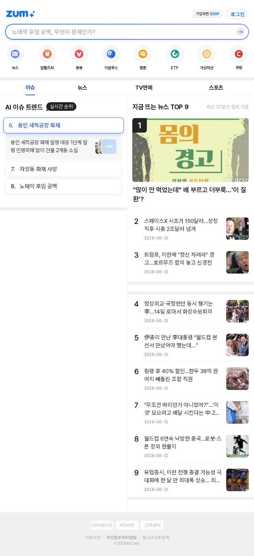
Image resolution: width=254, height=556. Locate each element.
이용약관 (92, 537)
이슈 (30, 87)
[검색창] (118, 32)
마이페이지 (102, 525)
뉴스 (82, 87)
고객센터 (152, 525)
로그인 (237, 14)
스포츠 (216, 87)
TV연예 (143, 87)
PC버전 (127, 525)
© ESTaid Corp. (127, 543)
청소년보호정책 (155, 537)
